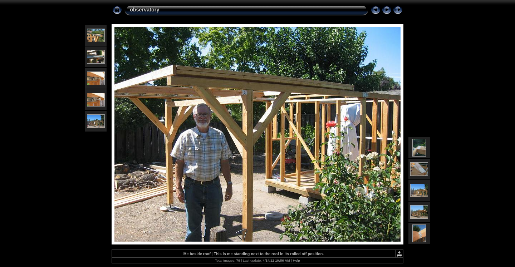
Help (296, 260)
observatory (144, 10)
